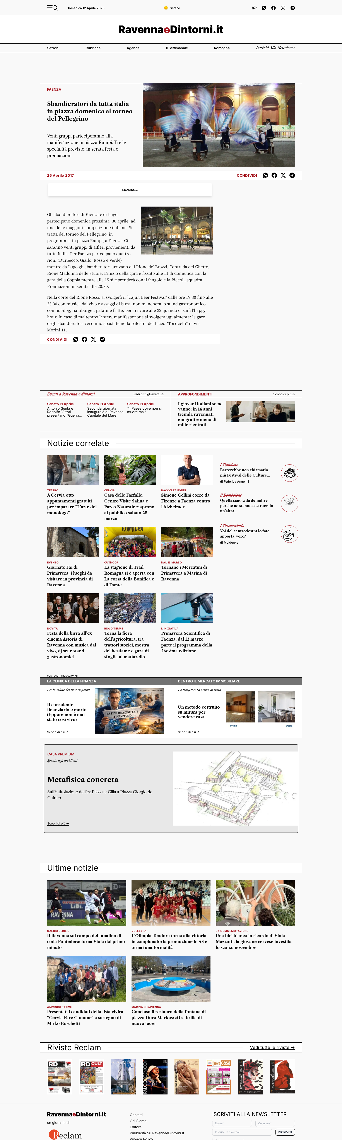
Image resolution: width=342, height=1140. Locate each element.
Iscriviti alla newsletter (275, 48)
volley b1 (139, 931)
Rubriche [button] (93, 48)
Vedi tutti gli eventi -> (148, 394)
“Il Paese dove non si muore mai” (144, 410)
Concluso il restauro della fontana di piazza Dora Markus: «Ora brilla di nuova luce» (169, 1017)
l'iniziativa (169, 628)
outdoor (111, 562)
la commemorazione (232, 931)
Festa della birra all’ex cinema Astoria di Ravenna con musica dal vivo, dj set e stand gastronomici (71, 645)
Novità (52, 628)
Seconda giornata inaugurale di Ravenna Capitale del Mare (105, 412)
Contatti (136, 1115)
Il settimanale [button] (177, 48)
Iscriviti (285, 1132)
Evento (53, 562)
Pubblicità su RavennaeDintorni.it (157, 1133)
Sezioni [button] (53, 48)
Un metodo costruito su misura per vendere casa (199, 712)
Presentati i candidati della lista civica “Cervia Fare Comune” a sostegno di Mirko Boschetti (85, 1017)
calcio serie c (58, 931)
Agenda (133, 48)
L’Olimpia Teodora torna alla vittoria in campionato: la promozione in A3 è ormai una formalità (169, 941)
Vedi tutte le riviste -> (272, 1047)
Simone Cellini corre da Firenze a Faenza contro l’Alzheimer (185, 501)
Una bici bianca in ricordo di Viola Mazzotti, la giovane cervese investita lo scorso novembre (254, 941)
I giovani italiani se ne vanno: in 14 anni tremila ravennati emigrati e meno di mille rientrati (200, 414)
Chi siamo (138, 1121)
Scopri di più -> (284, 394)
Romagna (222, 48)
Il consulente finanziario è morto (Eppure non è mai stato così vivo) (67, 712)
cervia (109, 490)
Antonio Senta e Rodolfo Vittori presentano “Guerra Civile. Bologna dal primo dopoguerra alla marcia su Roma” (64, 412)
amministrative (59, 1007)
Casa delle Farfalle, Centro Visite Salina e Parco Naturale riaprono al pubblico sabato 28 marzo (129, 507)
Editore (136, 1127)
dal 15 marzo (171, 562)
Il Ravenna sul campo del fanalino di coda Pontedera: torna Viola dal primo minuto (86, 941)
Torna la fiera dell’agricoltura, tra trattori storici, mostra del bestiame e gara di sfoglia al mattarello (126, 645)
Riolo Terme (113, 628)
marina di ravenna (146, 1007)
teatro (52, 490)
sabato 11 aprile (60, 404)
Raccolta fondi (173, 490)
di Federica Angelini (234, 481)
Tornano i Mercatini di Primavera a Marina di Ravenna (184, 573)
